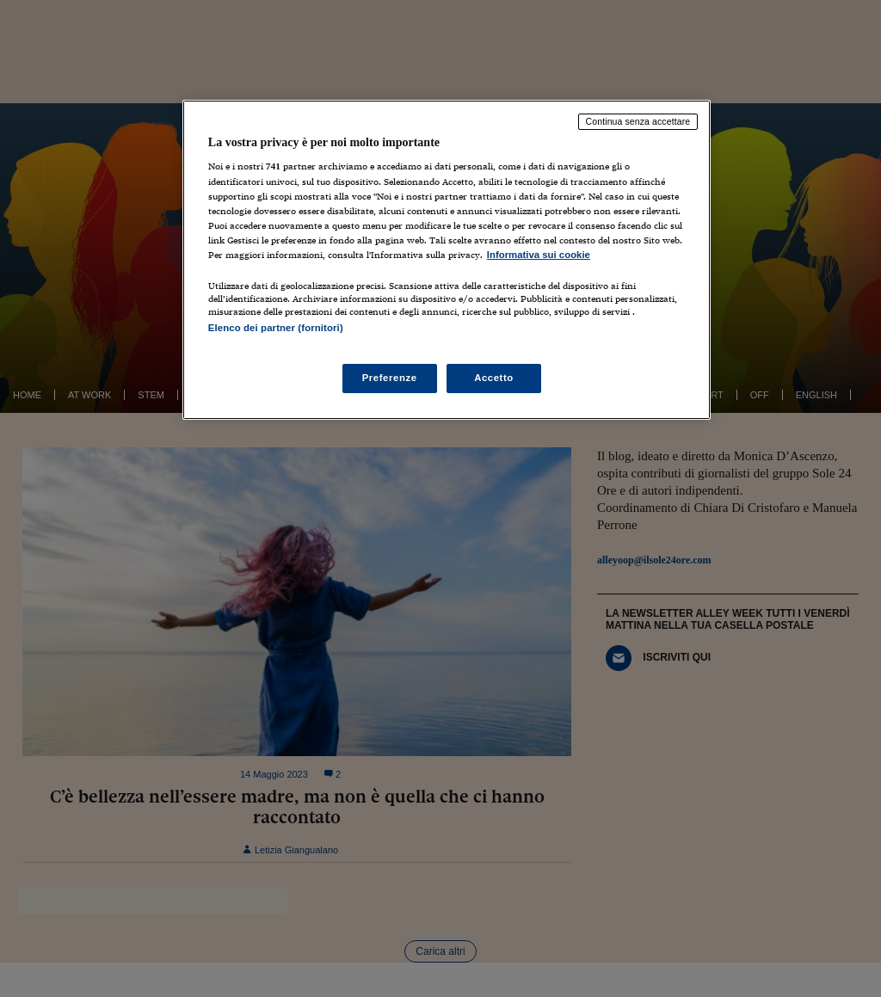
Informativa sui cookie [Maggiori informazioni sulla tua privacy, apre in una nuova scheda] (538, 254)
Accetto (494, 377)
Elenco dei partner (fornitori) (275, 328)
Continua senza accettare (638, 121)
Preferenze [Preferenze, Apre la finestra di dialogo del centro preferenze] (389, 377)
